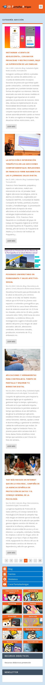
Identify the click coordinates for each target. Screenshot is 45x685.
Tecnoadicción (22, 71)
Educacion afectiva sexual (25, 289)
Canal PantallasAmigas (15, 584)
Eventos (37, 289)
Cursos (14, 289)
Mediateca (10, 579)
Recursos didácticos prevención (18, 662)
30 (40, 560)
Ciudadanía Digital (32, 68)
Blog (23, 68)
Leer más (11, 126)
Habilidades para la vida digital (16, 393)
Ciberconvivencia (32, 503)
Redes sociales (11, 71)
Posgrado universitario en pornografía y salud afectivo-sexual (22, 278)
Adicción (18, 68)
